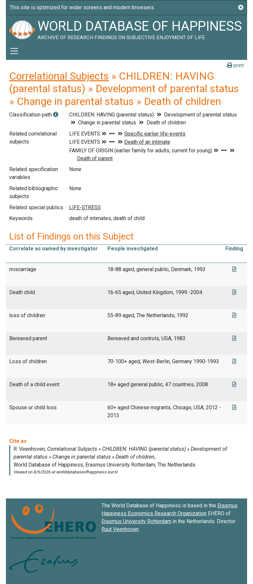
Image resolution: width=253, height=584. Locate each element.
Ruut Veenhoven (120, 529)
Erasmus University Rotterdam (136, 521)
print (235, 65)
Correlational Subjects (59, 76)
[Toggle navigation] (14, 51)
